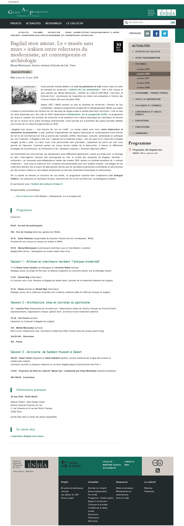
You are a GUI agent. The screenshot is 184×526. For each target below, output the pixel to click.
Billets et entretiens (124, 488)
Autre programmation (147, 58)
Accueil (13, 32)
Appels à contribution (148, 99)
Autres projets (67, 498)
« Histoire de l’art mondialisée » (83, 90)
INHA (127, 465)
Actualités (93, 482)
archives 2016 (143, 83)
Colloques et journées (148, 106)
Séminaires (141, 133)
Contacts (129, 462)
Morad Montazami (26, 196)
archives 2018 (143, 74)
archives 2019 (143, 69)
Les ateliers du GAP (70, 495)
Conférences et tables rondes (148, 113)
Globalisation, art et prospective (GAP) (87, 114)
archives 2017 (143, 78)
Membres (148, 488)
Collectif (107, 462)
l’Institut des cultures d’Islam (45, 184)
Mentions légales (112, 465)
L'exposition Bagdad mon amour (27, 436)
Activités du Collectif (147, 52)
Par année (141, 64)
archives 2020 (143, 88)
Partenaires (149, 491)
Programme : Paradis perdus (151, 93)
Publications (142, 127)
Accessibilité (109, 468)
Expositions (142, 121)
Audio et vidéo (122, 498)
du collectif (179, 36)
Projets (64, 482)
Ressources (122, 482)
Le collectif (150, 482)
